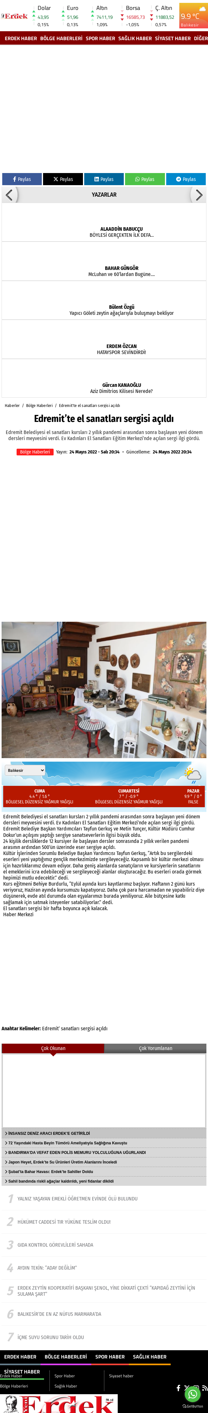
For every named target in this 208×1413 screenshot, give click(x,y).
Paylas (22, 179)
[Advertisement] (60, 110)
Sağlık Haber (135, 38)
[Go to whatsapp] (193, 1394)
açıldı (102, 1028)
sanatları (70, 1028)
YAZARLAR (104, 194)
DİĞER (201, 38)
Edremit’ (51, 1028)
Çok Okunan (53, 1048)
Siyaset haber (173, 38)
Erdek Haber (21, 38)
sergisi (88, 1028)
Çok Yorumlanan (155, 1048)
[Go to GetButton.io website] (192, 1406)
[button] (10, 195)
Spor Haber (100, 38)
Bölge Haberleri (61, 38)
